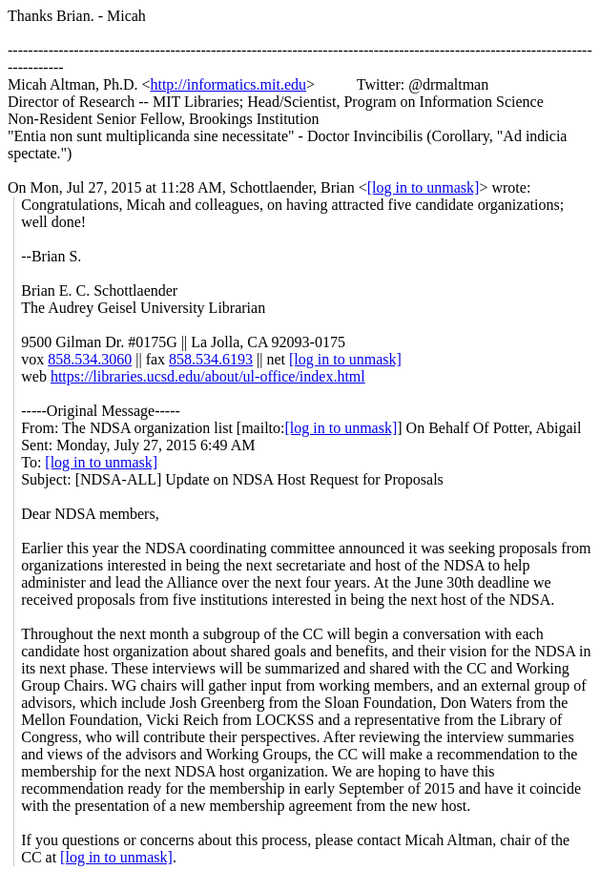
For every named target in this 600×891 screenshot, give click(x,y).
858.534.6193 (211, 359)
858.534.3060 (90, 359)
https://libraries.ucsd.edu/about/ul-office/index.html (208, 376)
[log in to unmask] (423, 187)
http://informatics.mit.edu (228, 84)
